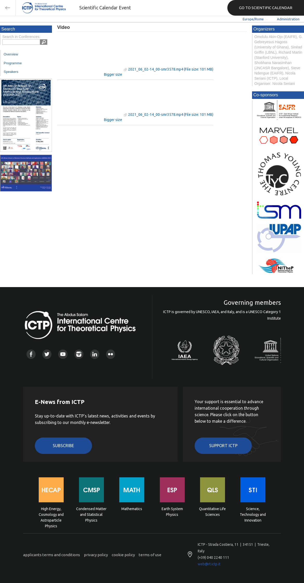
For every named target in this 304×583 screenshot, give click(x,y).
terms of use (150, 555)
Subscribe (63, 445)
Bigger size (113, 74)
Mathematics (131, 509)
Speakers (11, 72)
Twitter (46, 354)
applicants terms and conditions (51, 555)
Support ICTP (223, 445)
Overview (11, 54)
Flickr (110, 354)
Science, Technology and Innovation (253, 514)
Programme (13, 63)
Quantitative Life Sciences (212, 512)
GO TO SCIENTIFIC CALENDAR (265, 7)
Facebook (31, 354)
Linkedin (94, 354)
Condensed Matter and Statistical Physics (91, 514)
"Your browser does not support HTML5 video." (89, 54)
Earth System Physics (172, 512)
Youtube (62, 354)
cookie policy (123, 555)
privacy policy (96, 555)
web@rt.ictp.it (209, 564)
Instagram (78, 354)
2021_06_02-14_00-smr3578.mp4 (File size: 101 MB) (170, 69)
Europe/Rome (253, 19)
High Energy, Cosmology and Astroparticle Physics (51, 514)
